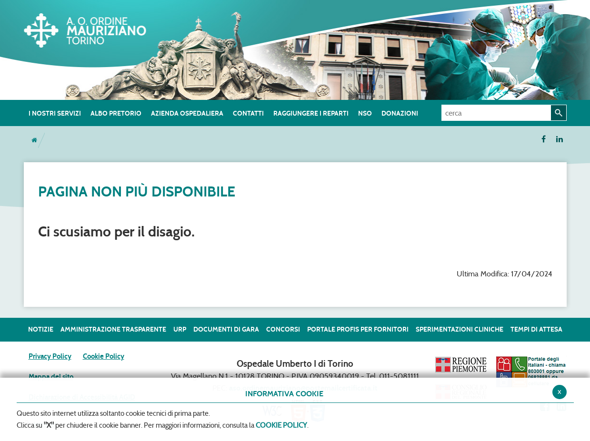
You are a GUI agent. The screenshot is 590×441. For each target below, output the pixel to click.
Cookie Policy (103, 356)
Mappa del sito (51, 376)
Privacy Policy (50, 356)
